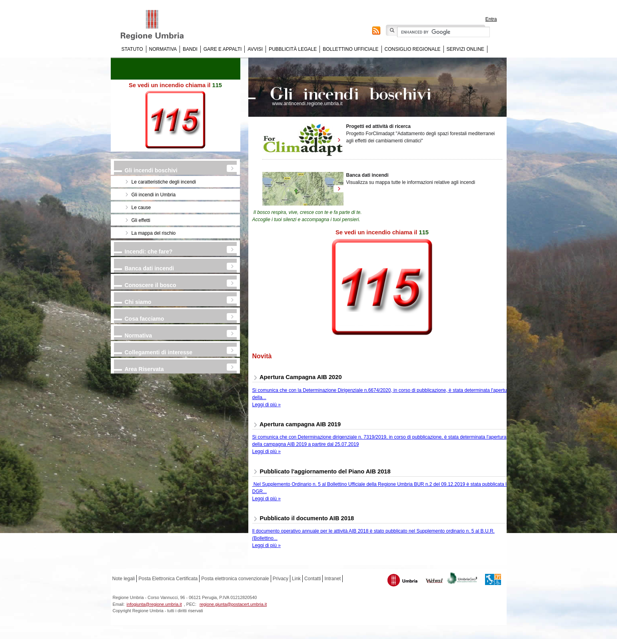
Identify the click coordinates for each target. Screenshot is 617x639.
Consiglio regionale (413, 49)
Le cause (141, 207)
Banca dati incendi (149, 268)
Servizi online (465, 49)
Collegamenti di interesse (159, 352)
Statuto (132, 49)
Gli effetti (141, 220)
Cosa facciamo (144, 319)
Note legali (123, 578)
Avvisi (255, 49)
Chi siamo (138, 302)
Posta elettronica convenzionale (235, 578)
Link (296, 578)
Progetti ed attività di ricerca (378, 126)
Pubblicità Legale (293, 49)
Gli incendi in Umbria (154, 195)
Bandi (190, 49)
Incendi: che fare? (149, 251)
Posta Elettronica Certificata (168, 578)
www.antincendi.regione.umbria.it (307, 103)
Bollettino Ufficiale (350, 49)
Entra (491, 19)
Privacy (280, 578)
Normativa (163, 49)
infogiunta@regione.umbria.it (154, 604)
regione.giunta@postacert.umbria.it (233, 604)
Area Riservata (144, 369)
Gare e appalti (223, 49)
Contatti (312, 578)
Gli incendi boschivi (151, 170)
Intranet (332, 578)
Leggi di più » (266, 404)
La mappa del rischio (154, 233)
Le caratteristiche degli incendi (164, 182)
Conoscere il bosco (150, 285)
